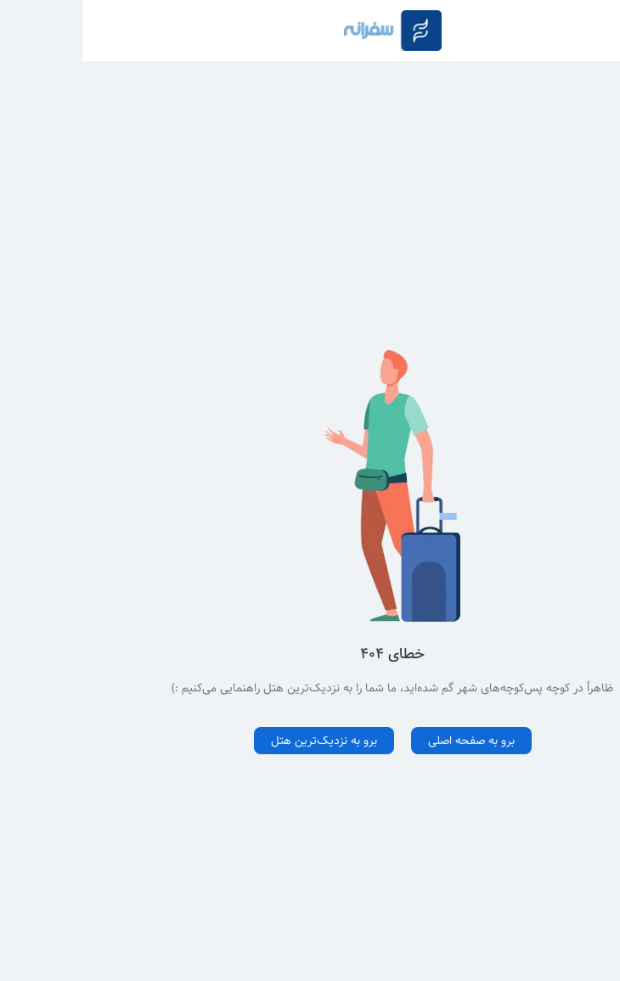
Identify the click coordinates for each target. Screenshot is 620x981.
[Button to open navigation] (596, 30)
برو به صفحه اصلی (389, 740)
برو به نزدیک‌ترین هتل (242, 740)
